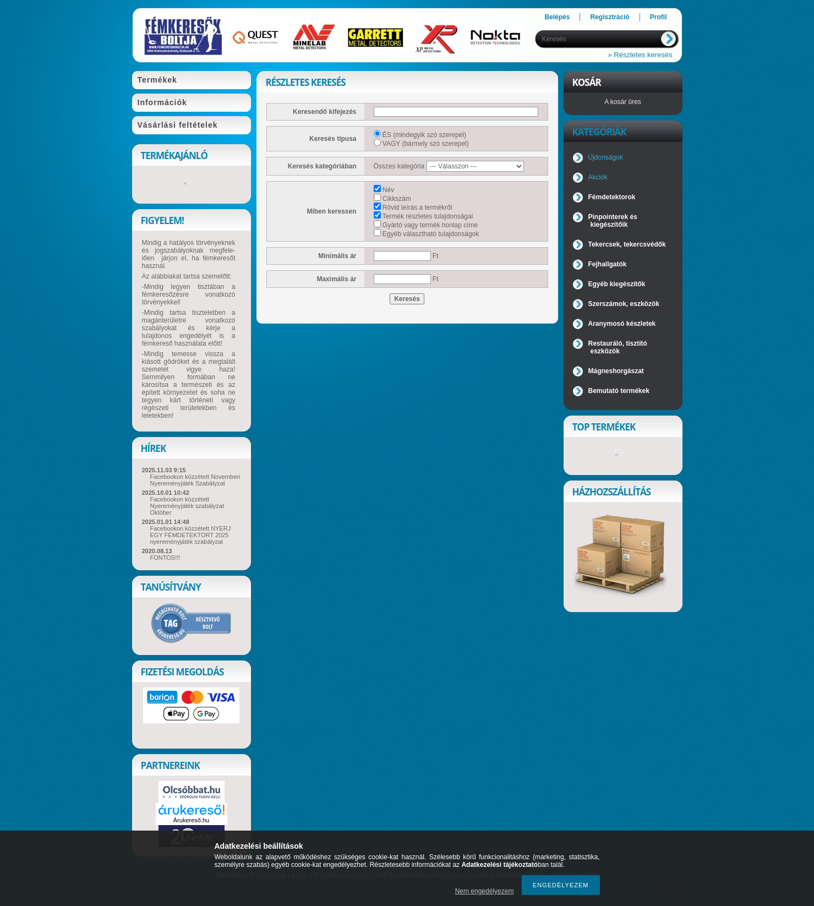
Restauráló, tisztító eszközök (617, 347)
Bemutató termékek (618, 391)
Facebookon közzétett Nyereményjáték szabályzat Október (187, 506)
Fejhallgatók (607, 264)
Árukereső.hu (191, 820)
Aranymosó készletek (622, 324)
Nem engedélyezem (484, 891)
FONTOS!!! (165, 557)
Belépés (557, 17)
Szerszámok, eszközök (623, 304)
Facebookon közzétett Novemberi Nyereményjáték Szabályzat (195, 480)
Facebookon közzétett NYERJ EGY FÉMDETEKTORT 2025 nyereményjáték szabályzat (190, 535)
